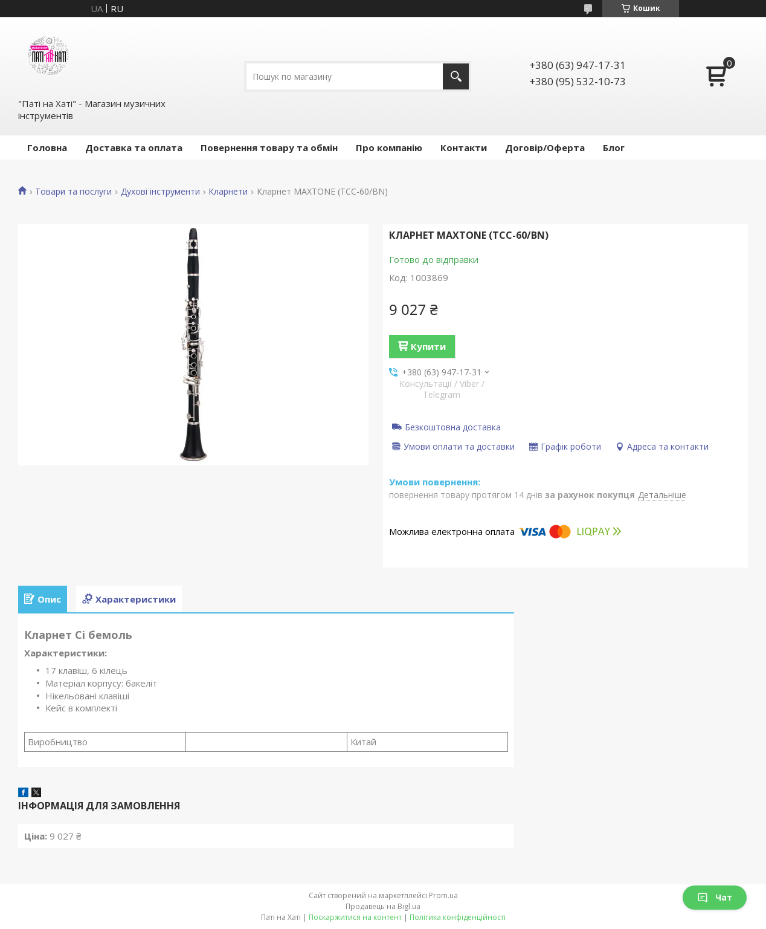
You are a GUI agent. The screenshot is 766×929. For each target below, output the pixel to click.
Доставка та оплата (133, 147)
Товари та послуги (73, 191)
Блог (614, 147)
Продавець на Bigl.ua (383, 906)
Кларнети (228, 191)
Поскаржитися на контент (355, 917)
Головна (47, 147)
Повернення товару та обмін (269, 147)
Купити (428, 346)
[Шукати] (456, 76)
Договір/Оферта (545, 147)
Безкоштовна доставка (453, 426)
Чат (714, 897)
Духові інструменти (160, 191)
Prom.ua (443, 895)
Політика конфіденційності (458, 917)
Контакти (463, 147)
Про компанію (389, 147)
